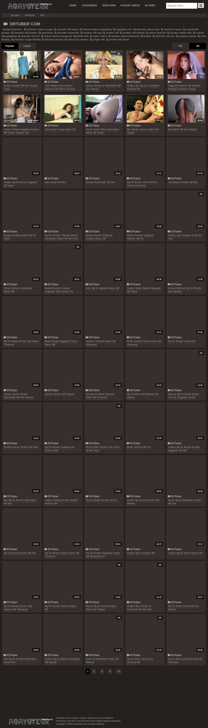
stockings (71, 89)
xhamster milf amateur (24, 32)
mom (27, 85)
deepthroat (107, 235)
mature (68, 129)
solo (186, 129)
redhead (196, 85)
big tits (89, 129)
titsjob (7, 238)
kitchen (146, 341)
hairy (61, 85)
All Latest (15, 15)
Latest (27, 46)
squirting (177, 291)
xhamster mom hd (29, 36)
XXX (42, 15)
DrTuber (11, 81)
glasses (73, 235)
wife (27, 133)
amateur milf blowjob (132, 32)
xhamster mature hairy (146, 29)
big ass (89, 606)
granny (7, 288)
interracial (131, 89)
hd (103, 85)
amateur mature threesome (124, 36)
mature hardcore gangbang (96, 29)
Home (72, 5)
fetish (117, 447)
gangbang (25, 129)
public (56, 450)
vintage (192, 89)
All (197, 46)
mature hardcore (156, 32)
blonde (97, 85)
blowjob (54, 85)
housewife (100, 341)
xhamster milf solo (163, 36)
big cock (144, 85)
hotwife (146, 36)
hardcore (68, 85)
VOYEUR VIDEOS (130, 5)
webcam (95, 89)
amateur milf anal (91, 32)
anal (47, 129)
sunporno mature (186, 36)
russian (33, 85)
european (90, 238)
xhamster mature (171, 29)
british (103, 129)
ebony (137, 659)
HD (180, 46)
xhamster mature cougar (38, 29)
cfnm (110, 447)
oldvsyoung (132, 185)
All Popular (30, 15)
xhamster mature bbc (66, 32)
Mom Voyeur (26, 6)
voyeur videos (98, 36)
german (48, 394)
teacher (62, 89)
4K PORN (150, 5)
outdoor (11, 133)
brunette (16, 85)
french (74, 341)
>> (118, 671)
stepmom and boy (52, 39)
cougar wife (97, 39)
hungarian (65, 447)
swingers (20, 133)
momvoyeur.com (27, 721)
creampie (138, 235)
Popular (9, 46)
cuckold (187, 341)
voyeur (7, 89)
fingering (65, 235)
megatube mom (122, 29)
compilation (154, 85)
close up (172, 397)
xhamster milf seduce (66, 29)
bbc (137, 85)
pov (34, 235)
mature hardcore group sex (56, 36)
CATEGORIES (89, 5)
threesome (183, 89)
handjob (24, 235)
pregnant (70, 394)
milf (22, 85)
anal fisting (46, 32)
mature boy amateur (77, 39)
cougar (61, 129)
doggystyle (173, 85)
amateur (7, 85)
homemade (132, 609)
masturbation (111, 85)
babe (47, 182)
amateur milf (111, 32)
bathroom (180, 288)
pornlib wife (80, 36)
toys (88, 89)
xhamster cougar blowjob (26, 39)
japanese (49, 89)
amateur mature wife (179, 32)
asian (47, 85)
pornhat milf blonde (117, 39)
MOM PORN (109, 5)
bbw (129, 129)
